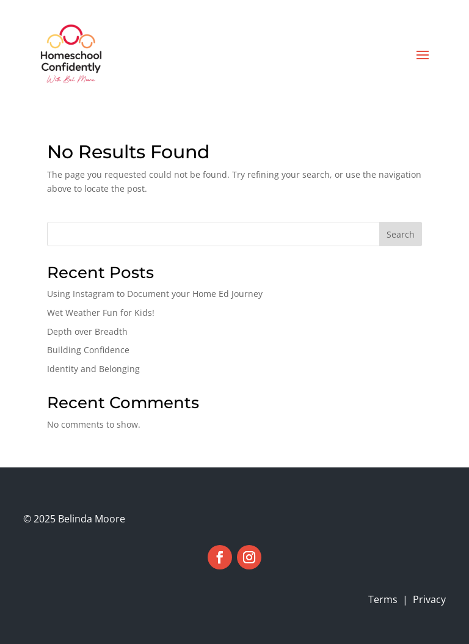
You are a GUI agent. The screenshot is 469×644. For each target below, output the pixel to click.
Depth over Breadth (87, 331)
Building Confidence (88, 350)
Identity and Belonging (93, 369)
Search (401, 234)
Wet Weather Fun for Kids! (101, 312)
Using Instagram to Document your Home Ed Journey (155, 293)
